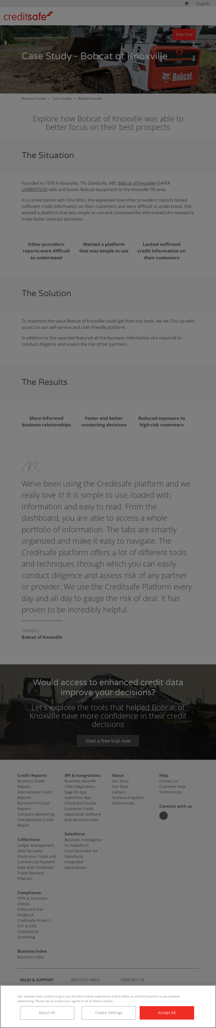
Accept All (167, 1012)
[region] (108, 1006)
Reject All (47, 1012)
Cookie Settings (108, 1012)
